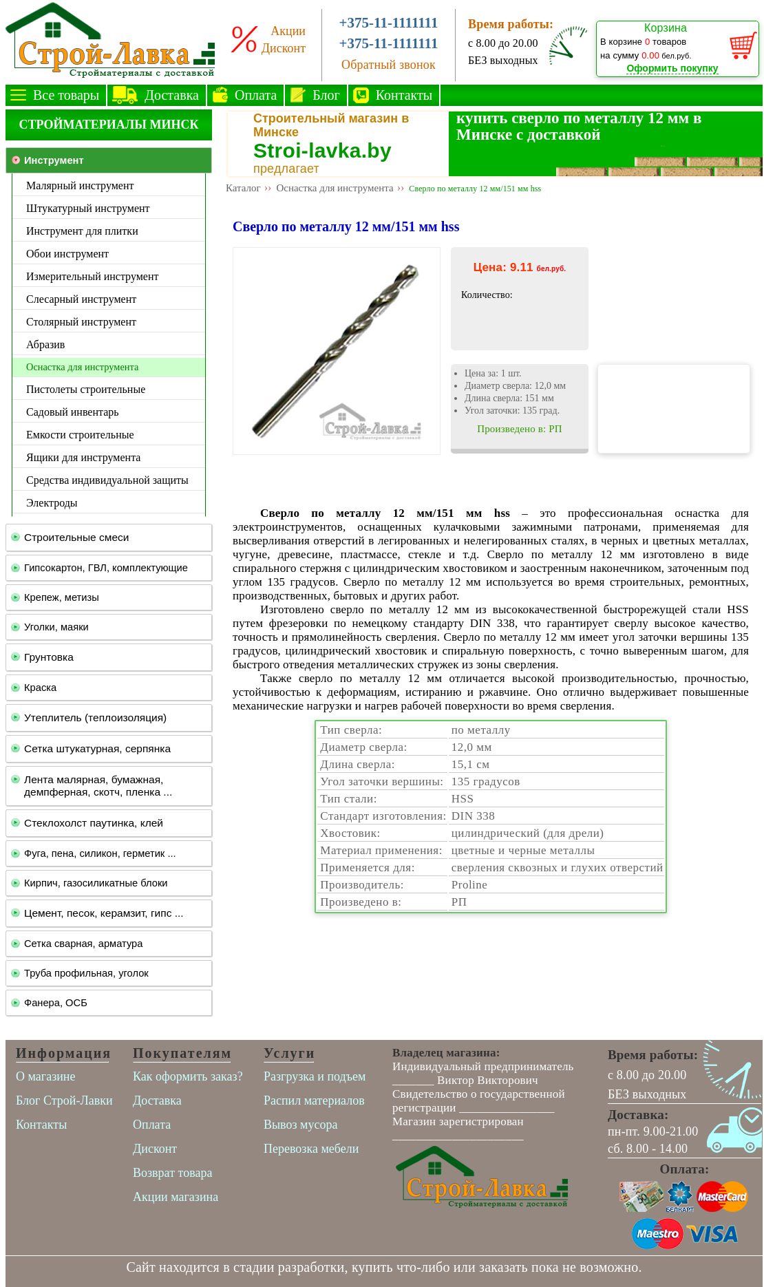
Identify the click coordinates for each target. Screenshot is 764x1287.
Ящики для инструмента (83, 457)
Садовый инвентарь (72, 412)
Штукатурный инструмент (88, 208)
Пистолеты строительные (85, 389)
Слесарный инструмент (81, 299)
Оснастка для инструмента (82, 366)
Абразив (45, 344)
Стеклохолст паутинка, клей (93, 823)
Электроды (52, 503)
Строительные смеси (76, 537)
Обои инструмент (67, 253)
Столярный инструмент (81, 322)
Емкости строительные (80, 434)
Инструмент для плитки (82, 231)
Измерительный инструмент (92, 276)
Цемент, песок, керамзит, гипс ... (104, 913)
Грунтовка (49, 657)
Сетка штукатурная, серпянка (97, 748)
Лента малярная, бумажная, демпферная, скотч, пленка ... (98, 786)
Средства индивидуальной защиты (107, 480)
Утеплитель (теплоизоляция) (95, 717)
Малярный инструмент (80, 185)
